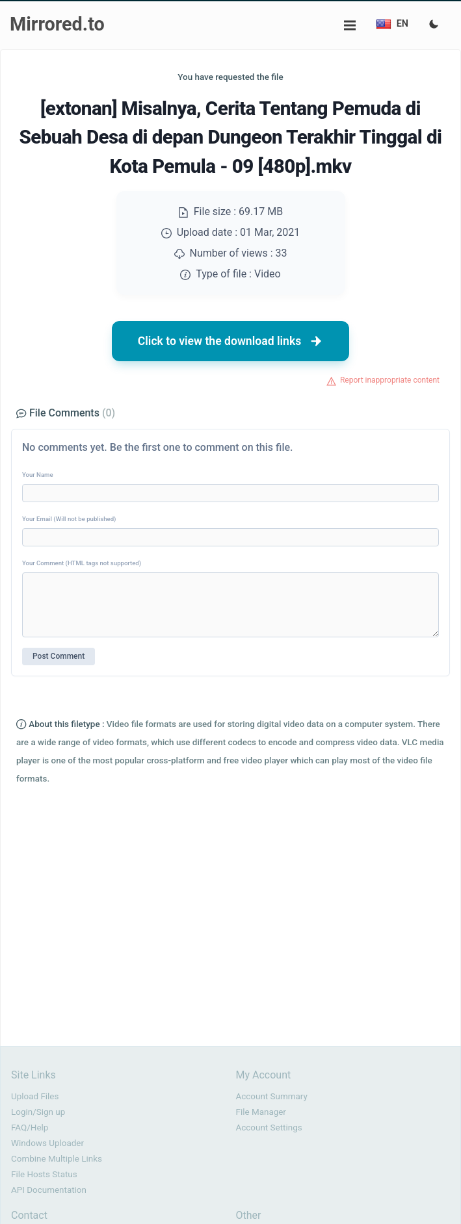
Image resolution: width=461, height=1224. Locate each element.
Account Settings (269, 1127)
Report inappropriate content (390, 380)
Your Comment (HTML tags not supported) (81, 563)
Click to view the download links (231, 341)
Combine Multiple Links (56, 1159)
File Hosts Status (44, 1174)
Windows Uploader (47, 1143)
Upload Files (35, 1096)
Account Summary (272, 1096)
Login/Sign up (38, 1112)
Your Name (37, 474)
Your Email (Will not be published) (69, 518)
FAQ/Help (29, 1127)
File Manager (261, 1112)
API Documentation (48, 1190)
